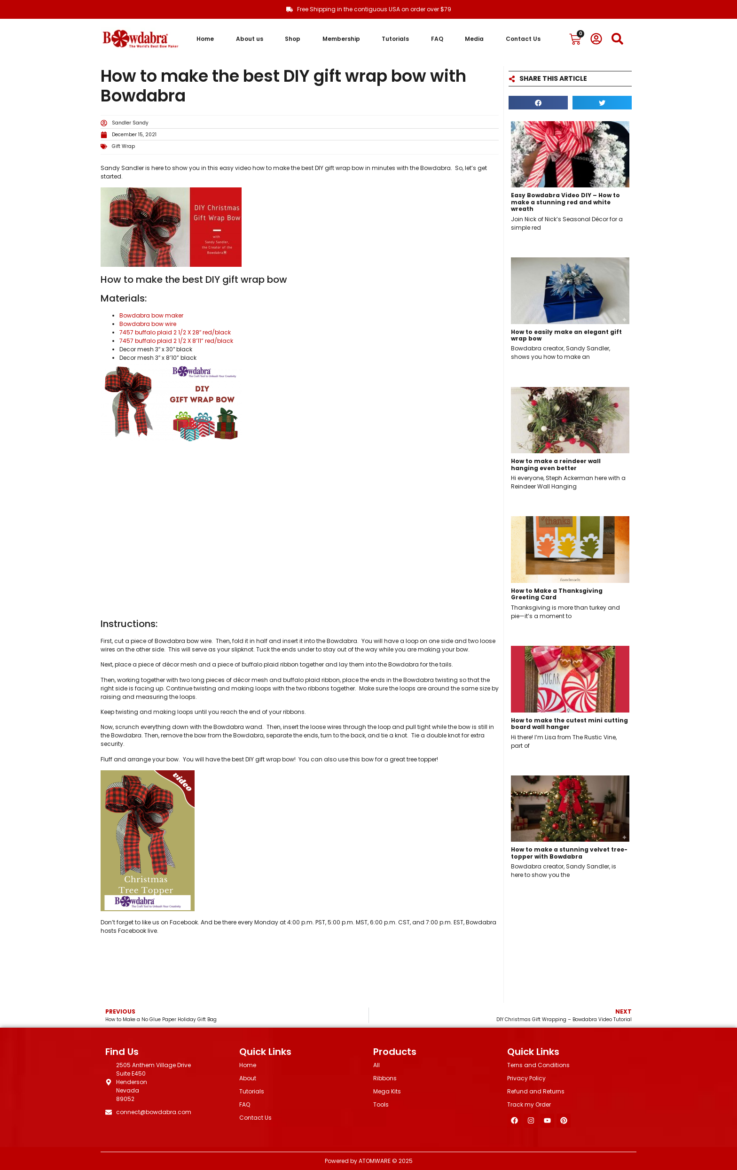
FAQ (437, 39)
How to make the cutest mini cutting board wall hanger (569, 723)
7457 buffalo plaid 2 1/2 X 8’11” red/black (176, 341)
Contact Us (523, 39)
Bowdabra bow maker (151, 315)
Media (474, 39)
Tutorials (395, 39)
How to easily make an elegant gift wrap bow (566, 335)
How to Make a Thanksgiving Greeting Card (557, 594)
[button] (538, 102)
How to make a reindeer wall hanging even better (556, 464)
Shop (292, 39)
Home (205, 39)
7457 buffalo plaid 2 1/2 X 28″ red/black (175, 332)
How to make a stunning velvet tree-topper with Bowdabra (569, 852)
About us (249, 39)
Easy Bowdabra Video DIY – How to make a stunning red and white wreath (565, 202)
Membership (341, 39)
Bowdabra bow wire (147, 324)
